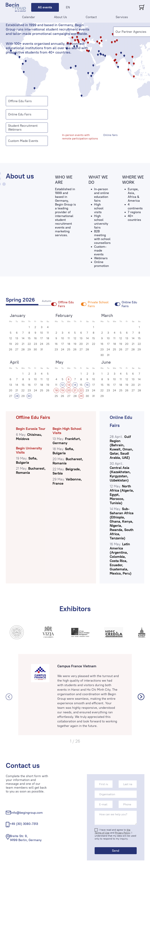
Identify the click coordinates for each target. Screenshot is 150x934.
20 (16, 343)
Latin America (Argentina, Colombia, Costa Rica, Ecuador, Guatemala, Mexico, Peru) (120, 558)
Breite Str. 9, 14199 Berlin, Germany (26, 838)
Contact (91, 17)
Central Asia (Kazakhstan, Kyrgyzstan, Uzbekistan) (120, 474)
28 (23, 349)
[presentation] (9, 696)
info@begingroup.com (27, 813)
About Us (60, 17)
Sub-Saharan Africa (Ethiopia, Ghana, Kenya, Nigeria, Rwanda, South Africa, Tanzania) (122, 523)
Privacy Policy (122, 832)
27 (16, 349)
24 (41, 343)
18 (47, 338)
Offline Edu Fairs (20, 101)
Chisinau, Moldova (29, 436)
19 (10, 343)
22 (29, 343)
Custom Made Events (23, 141)
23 (35, 343)
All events (45, 7)
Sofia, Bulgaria (27, 460)
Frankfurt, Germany (67, 441)
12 (10, 338)
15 (29, 338)
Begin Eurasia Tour (30, 429)
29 (29, 349)
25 (47, 343)
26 (10, 349)
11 (48, 332)
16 (35, 338)
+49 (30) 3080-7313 (23, 824)
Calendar (28, 17)
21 (23, 343)
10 (41, 332)
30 (35, 349)
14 (23, 338)
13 (16, 338)
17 (41, 338)
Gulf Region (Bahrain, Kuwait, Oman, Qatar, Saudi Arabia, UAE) (121, 447)
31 (41, 349)
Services (122, 17)
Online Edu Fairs (19, 114)
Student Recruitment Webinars (23, 127)
